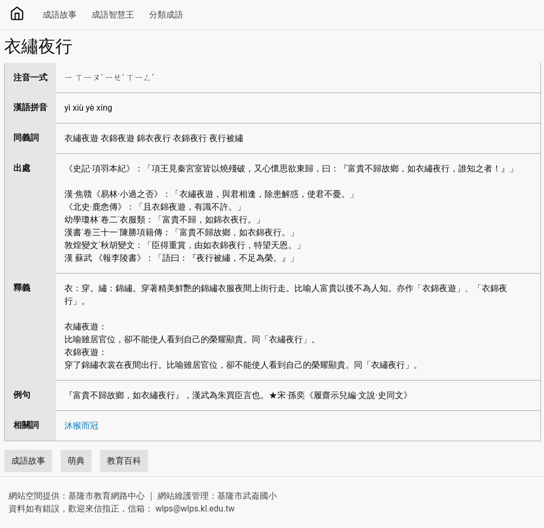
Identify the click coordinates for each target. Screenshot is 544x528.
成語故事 (60, 15)
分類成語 (166, 15)
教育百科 (124, 461)
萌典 (76, 461)
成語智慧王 (113, 15)
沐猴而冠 (81, 425)
